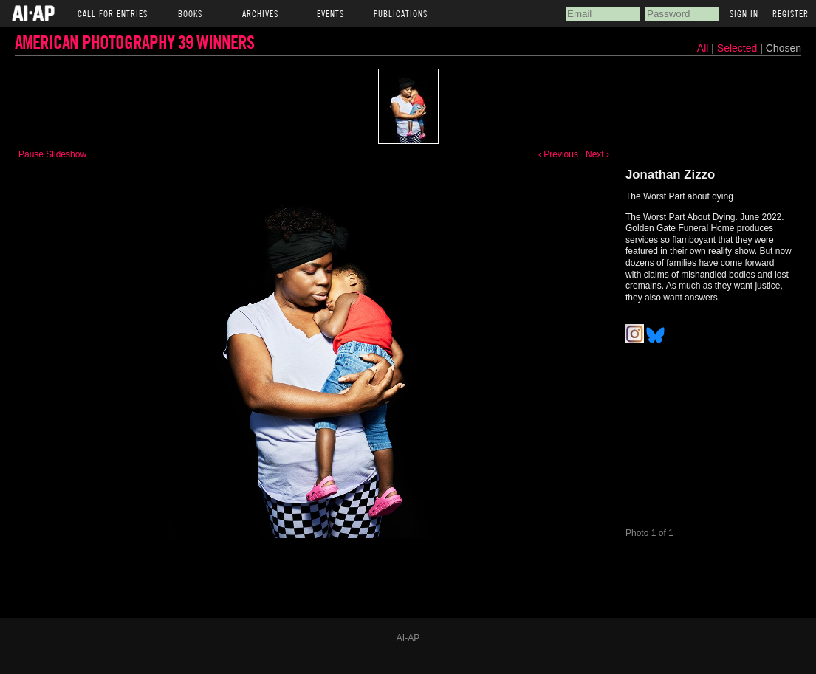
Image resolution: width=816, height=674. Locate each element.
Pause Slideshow (52, 154)
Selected (738, 48)
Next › (597, 154)
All (703, 48)
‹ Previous (558, 154)
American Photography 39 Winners (134, 41)
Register (790, 13)
